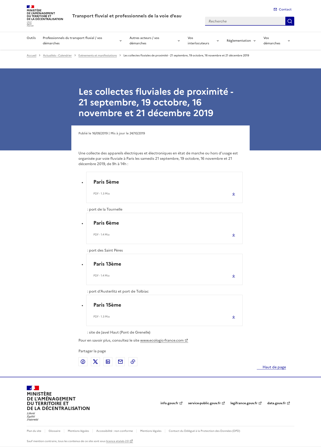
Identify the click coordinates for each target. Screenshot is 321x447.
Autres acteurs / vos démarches (144, 41)
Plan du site (34, 431)
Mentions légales (78, 431)
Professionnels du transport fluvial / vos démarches (72, 41)
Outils (31, 38)
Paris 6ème (106, 223)
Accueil (31, 55)
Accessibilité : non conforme (114, 431)
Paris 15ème (107, 305)
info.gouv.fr (169, 403)
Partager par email (120, 361)
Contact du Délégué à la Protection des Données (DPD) (204, 431)
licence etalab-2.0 (117, 441)
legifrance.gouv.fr (243, 403)
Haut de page (274, 367)
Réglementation (239, 40)
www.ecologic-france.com (162, 340)
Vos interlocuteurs (198, 41)
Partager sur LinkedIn (107, 361)
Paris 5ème (106, 182)
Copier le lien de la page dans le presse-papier (132, 361)
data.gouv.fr (276, 403)
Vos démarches (271, 41)
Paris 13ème (107, 264)
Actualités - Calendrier (57, 55)
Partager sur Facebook (82, 361)
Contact (285, 9)
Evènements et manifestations (97, 55)
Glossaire (54, 431)
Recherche (289, 21)
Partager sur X (95, 361)
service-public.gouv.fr (204, 403)
